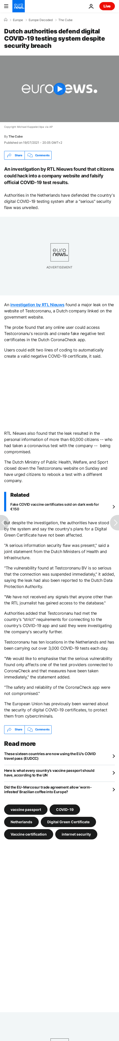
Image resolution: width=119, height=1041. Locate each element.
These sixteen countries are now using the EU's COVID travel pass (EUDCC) (50, 756)
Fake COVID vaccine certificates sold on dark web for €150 (54, 506)
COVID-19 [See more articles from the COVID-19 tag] (65, 809)
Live (107, 6)
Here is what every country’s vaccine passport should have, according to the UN (49, 772)
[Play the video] (59, 89)
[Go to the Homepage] (18, 6)
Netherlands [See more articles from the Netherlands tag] (21, 821)
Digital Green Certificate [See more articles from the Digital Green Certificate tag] (68, 821)
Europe (18, 20)
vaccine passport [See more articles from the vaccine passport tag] (26, 809)
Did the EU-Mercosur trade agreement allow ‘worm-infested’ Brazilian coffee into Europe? (48, 789)
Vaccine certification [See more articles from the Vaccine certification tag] (29, 834)
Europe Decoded (41, 20)
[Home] (5, 20)
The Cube (65, 20)
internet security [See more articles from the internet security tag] (76, 834)
